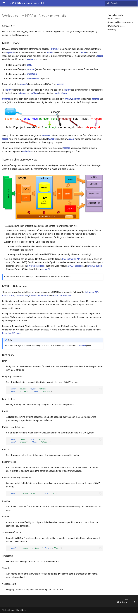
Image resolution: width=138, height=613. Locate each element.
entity (83, 52)
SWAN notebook (76, 266)
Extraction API (91, 292)
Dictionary (112, 29)
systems (54, 49)
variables (46, 135)
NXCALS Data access (116, 26)
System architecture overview (120, 22)
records (66, 148)
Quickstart (82, 346)
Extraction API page (11, 333)
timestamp (32, 74)
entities (50, 52)
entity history (61, 93)
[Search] (121, 3)
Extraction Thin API (62, 295)
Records (6, 99)
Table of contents (115, 15)
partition (30, 69)
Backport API (8, 295)
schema (60, 84)
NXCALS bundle (94, 266)
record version (33, 78)
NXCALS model (114, 19)
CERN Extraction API (39, 295)
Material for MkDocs (18, 610)
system (10, 52)
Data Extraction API (71, 259)
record (100, 56)
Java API (45, 269)
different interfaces (36, 266)
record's (24, 84)
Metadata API (21, 295)
